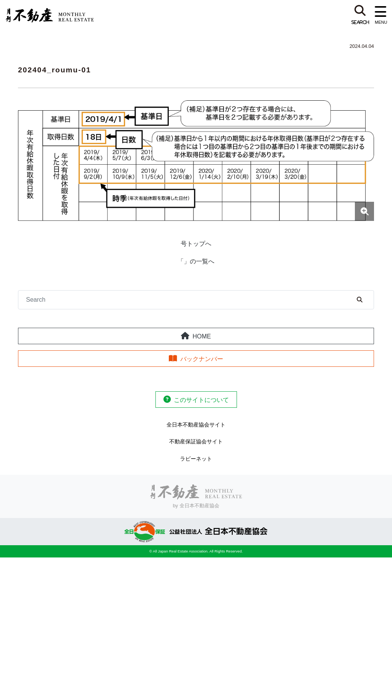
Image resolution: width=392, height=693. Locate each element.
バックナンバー (201, 359)
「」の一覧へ (196, 261)
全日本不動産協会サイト (196, 425)
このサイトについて (201, 400)
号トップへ (196, 243)
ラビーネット (196, 459)
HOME (202, 336)
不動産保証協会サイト (196, 441)
